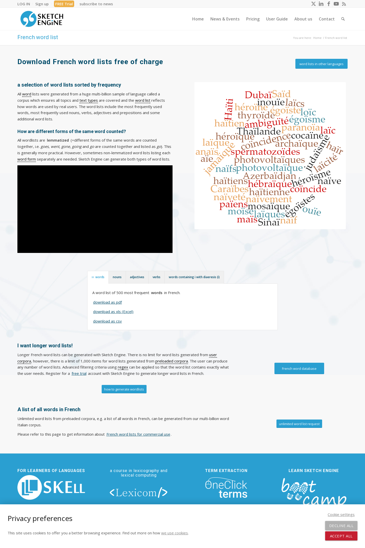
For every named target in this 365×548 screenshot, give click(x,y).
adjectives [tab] (137, 277)
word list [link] (142, 100)
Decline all (341, 525)
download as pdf (107, 302)
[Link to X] (313, 4)
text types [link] (88, 100)
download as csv (107, 321)
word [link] (26, 93)
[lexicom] (138, 492)
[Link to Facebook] (328, 4)
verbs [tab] (156, 277)
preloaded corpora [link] (171, 360)
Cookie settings (341, 514)
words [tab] (98, 277)
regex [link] (123, 367)
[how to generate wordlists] (124, 389)
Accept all (341, 535)
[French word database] (299, 368)
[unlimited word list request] (299, 424)
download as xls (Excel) (113, 311)
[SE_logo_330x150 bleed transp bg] (41, 19)
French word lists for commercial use (138, 434)
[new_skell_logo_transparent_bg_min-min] (51, 487)
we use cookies (174, 532)
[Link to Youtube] (336, 4)
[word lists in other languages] (321, 64)
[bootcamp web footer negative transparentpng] (314, 495)
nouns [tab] (117, 277)
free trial (79, 373)
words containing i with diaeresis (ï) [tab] (194, 277)
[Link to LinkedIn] (321, 4)
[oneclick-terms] (226, 487)
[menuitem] (25, 4)
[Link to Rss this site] (344, 4)
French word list (37, 37)
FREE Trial (64, 3)
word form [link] (26, 159)
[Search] (343, 19)
